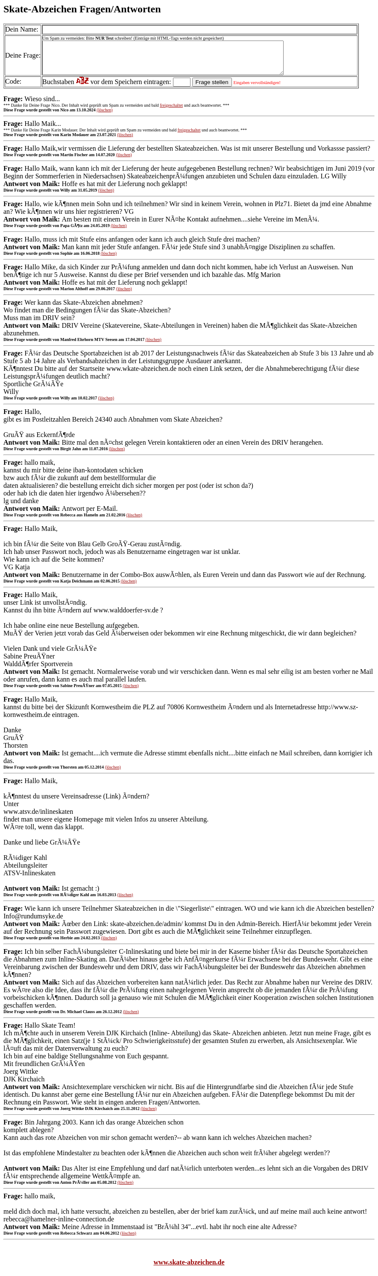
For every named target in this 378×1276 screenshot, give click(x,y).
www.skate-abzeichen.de (188, 1268)
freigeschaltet (171, 111)
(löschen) (104, 116)
